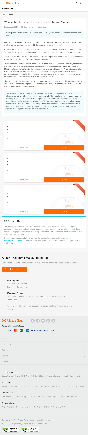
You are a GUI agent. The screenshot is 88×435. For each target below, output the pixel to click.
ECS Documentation (18, 386)
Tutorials (62, 397)
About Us (12, 420)
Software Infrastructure (53, 386)
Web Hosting (68, 376)
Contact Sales (22, 287)
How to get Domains (35, 386)
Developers (40, 397)
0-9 (63, 407)
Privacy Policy (23, 420)
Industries (31, 397)
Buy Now (63, 148)
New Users (80, 386)
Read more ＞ (11, 35)
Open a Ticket (12, 300)
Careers (5, 420)
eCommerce (57, 376)
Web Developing (51, 397)
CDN (23, 376)
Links (48, 420)
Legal (32, 420)
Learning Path (69, 386)
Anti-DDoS (30, 376)
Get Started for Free (14, 269)
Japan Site (6, 386)
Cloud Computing (19, 397)
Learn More (24, 148)
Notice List (40, 420)
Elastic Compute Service (11, 376)
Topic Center (6, 397)
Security (77, 376)
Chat (8, 287)
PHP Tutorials (72, 397)
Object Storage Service (43, 376)
